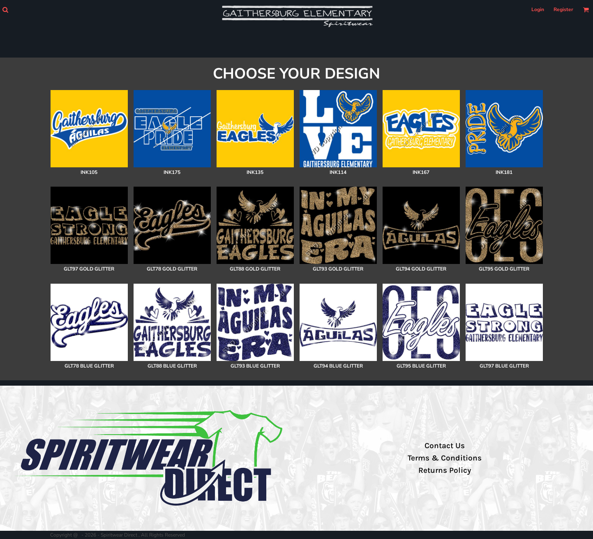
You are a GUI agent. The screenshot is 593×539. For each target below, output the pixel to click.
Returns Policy (444, 470)
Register (563, 9)
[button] (5, 10)
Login (537, 9)
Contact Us (445, 445)
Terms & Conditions (445, 458)
